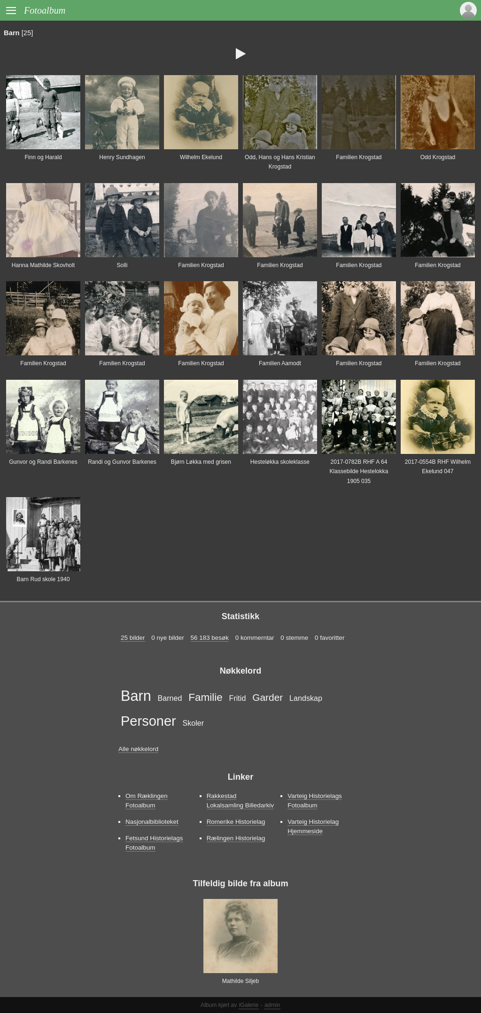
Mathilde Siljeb (240, 981)
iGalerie (249, 1005)
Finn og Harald (43, 157)
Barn (12, 33)
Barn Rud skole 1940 (43, 579)
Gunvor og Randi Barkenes (43, 462)
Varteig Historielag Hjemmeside (313, 826)
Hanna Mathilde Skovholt (43, 265)
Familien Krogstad (358, 157)
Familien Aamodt (280, 363)
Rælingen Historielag (236, 838)
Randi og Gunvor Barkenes (122, 462)
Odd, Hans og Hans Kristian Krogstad (280, 162)
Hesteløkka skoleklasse (280, 462)
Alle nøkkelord (138, 748)
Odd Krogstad (438, 157)
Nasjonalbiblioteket (151, 821)
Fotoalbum (44, 10)
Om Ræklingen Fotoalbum (146, 800)
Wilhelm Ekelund (201, 157)
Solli (122, 265)
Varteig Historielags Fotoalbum (314, 800)
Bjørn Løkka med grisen (201, 462)
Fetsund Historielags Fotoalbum (154, 843)
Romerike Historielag (236, 821)
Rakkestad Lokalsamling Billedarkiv (240, 800)
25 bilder (133, 637)
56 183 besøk (210, 637)
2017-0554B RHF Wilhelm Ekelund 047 (438, 467)
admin (272, 1005)
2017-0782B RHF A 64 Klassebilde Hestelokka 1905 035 (358, 471)
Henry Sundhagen (122, 157)
